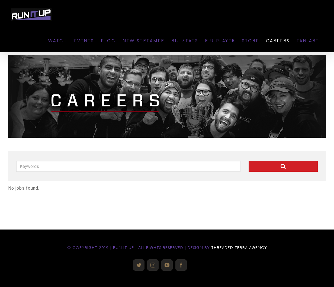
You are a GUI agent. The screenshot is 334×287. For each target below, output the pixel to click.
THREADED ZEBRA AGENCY (239, 247)
